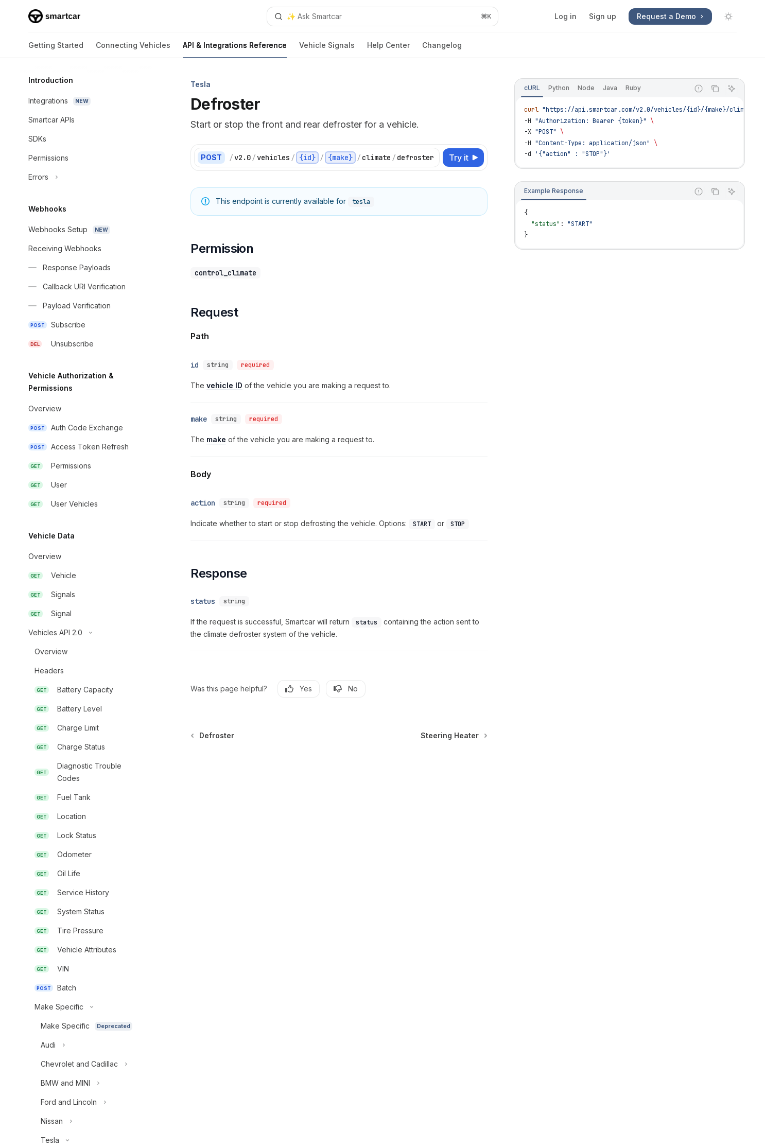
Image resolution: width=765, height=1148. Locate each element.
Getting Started (55, 49)
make (216, 439)
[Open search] (382, 16)
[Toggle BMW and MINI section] (86, 1083)
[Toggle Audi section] (86, 1045)
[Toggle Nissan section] (86, 1121)
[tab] (532, 88)
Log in (565, 16)
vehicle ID (224, 385)
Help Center (388, 49)
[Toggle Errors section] (86, 177)
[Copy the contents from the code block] (715, 88)
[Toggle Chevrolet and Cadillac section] (86, 1064)
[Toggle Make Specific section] (86, 1007)
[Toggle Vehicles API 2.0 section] (86, 632)
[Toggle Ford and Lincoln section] (86, 1102)
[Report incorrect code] (698, 88)
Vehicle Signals (327, 49)
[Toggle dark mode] (728, 16)
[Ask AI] (731, 88)
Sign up (602, 16)
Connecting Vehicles (133, 49)
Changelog (442, 49)
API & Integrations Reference (235, 49)
